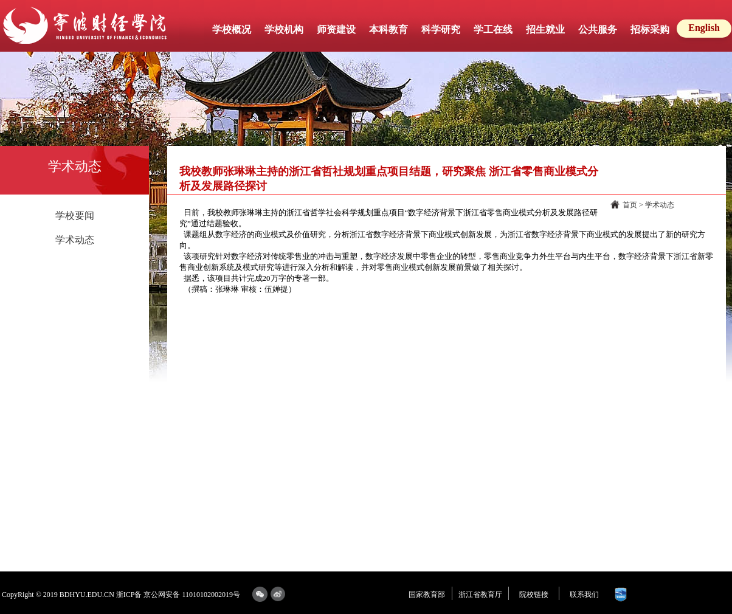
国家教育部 (427, 594)
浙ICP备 (129, 594)
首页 (630, 205)
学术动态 (74, 240)
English (704, 27)
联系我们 (584, 594)
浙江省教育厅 (480, 594)
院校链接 (533, 594)
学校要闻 (74, 215)
